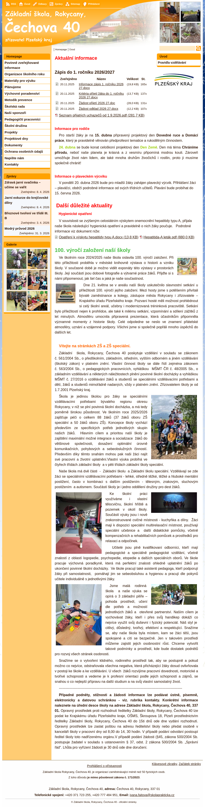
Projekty (11, 132)
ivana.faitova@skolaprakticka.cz (152, 795)
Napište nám (14, 158)
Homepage (61, 49)
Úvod (163, 56)
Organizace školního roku (24, 74)
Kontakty (12, 164)
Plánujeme (13, 87)
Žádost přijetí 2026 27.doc (97, 103)
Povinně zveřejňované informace (22, 65)
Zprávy (11, 176)
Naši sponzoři (15, 113)
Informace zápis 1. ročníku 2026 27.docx (101, 86)
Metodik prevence (18, 100)
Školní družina (16, 126)
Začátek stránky (190, 764)
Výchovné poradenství (22, 93)
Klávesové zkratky (164, 764)
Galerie (11, 244)
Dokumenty (13, 145)
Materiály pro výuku (20, 80)
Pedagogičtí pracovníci (22, 119)
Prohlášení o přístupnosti (104, 766)
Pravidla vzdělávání (172, 62)
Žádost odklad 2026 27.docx (98, 108)
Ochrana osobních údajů (24, 151)
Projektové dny (16, 138)
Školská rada (15, 106)
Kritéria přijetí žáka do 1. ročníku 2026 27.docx (101, 95)
